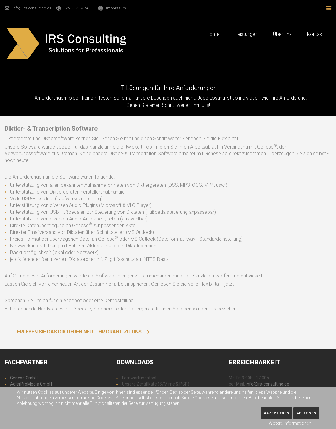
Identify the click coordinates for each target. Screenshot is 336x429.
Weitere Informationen (290, 423)
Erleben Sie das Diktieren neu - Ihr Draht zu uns (79, 332)
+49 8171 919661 (79, 8)
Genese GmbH (24, 377)
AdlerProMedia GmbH (31, 384)
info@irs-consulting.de (32, 8)
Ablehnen (306, 413)
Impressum (116, 8)
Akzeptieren (276, 413)
